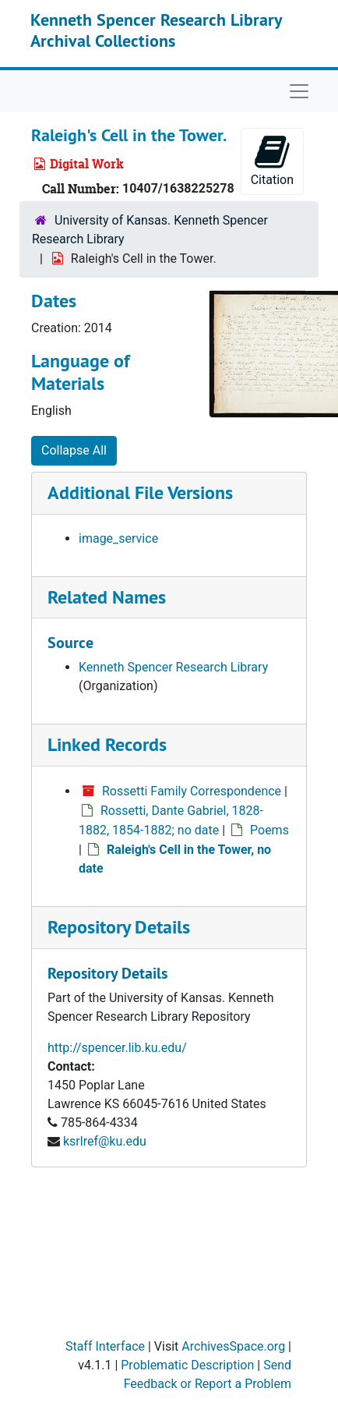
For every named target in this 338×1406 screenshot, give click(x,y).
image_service (118, 538)
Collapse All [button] (74, 450)
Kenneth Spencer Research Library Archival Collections (156, 30)
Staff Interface (105, 1346)
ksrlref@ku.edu (104, 1141)
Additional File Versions (140, 492)
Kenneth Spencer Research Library (173, 667)
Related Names (107, 597)
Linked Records (107, 744)
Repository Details (119, 927)
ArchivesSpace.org (233, 1346)
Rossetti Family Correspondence (191, 791)
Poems (269, 830)
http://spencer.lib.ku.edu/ (117, 1047)
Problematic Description (187, 1365)
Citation (272, 160)
